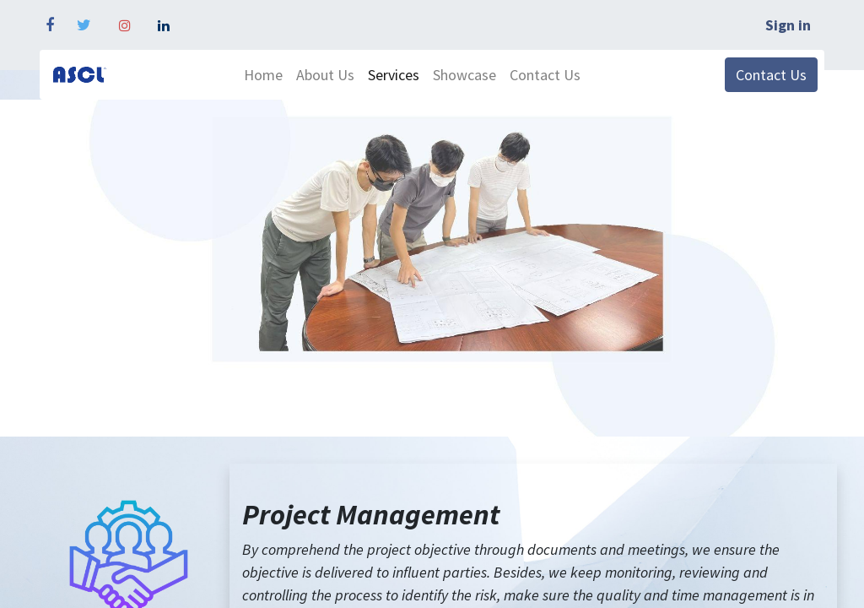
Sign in (788, 25)
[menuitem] (263, 75)
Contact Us (771, 74)
